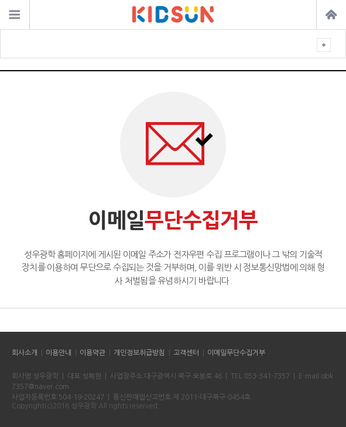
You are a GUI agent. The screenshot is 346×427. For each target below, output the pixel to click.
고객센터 (186, 352)
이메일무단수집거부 (236, 352)
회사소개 (24, 352)
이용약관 (92, 352)
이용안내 (58, 352)
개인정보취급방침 (139, 352)
